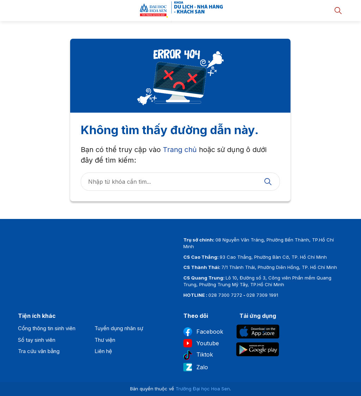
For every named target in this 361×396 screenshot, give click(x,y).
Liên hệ (103, 351)
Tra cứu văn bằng (39, 351)
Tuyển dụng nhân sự (118, 328)
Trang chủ (180, 149)
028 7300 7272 (225, 295)
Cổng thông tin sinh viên (46, 328)
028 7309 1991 (262, 295)
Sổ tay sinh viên (36, 340)
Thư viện (104, 340)
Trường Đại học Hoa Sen (203, 388)
